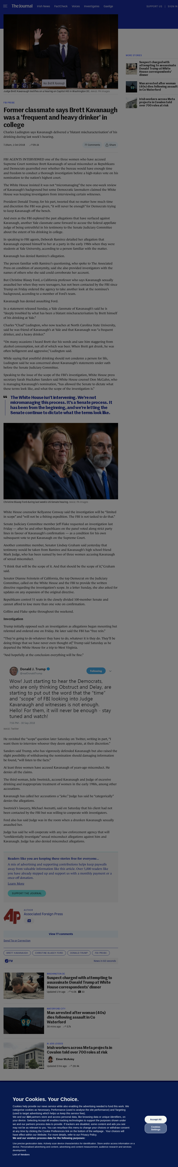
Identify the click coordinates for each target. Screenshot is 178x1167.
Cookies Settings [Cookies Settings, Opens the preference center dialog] (155, 1128)
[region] (89, 1124)
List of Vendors (21, 1154)
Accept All (155, 1119)
